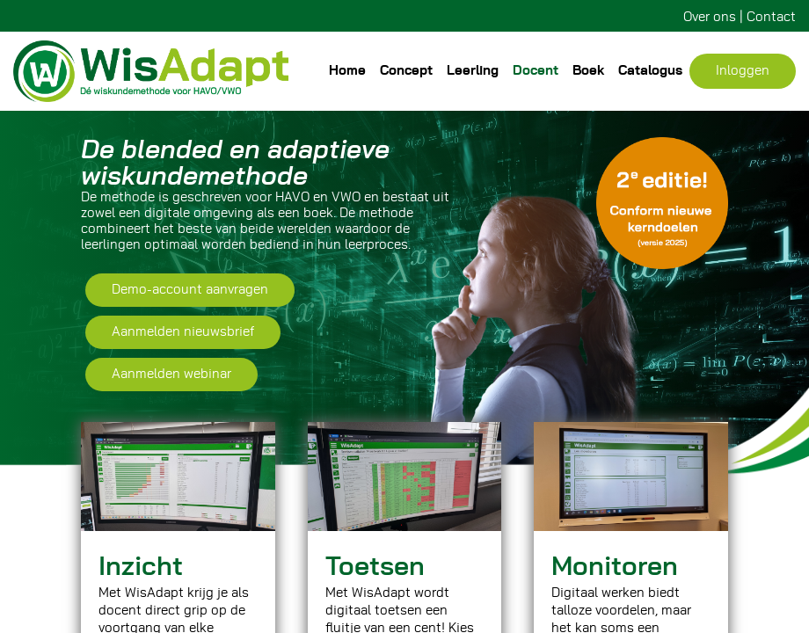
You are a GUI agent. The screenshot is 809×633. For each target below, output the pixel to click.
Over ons (709, 17)
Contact (771, 17)
